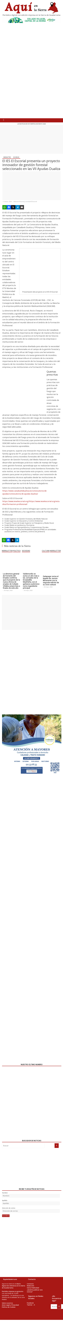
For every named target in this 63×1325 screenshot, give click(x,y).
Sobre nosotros (7, 1303)
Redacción (30, 1286)
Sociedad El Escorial (31, 201)
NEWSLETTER (7, 157)
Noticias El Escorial (19, 201)
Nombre (5, 1193)
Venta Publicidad (33, 1288)
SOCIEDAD (16, 157)
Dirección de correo (8, 1208)
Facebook (30, 1303)
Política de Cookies (8, 1307)
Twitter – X (31, 1305)
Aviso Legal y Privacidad (10, 1305)
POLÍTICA (16, 551)
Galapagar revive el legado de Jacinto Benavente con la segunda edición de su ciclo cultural (51, 580)
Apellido (4, 1200)
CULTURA (46, 551)
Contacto (30, 1284)
